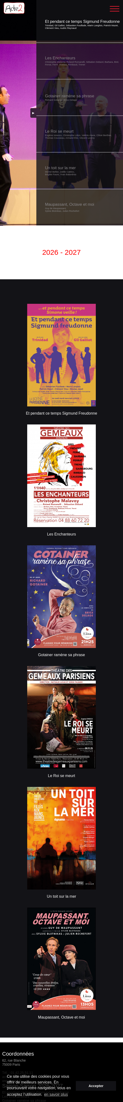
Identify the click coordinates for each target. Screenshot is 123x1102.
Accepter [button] (96, 1086)
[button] (79, 24)
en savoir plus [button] (56, 1094)
